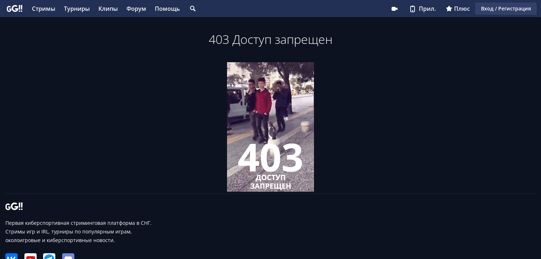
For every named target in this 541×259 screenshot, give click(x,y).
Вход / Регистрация (506, 8)
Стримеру (394, 9)
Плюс (458, 9)
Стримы (43, 9)
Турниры (77, 9)
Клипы (108, 9)
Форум (136, 9)
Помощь (167, 9)
